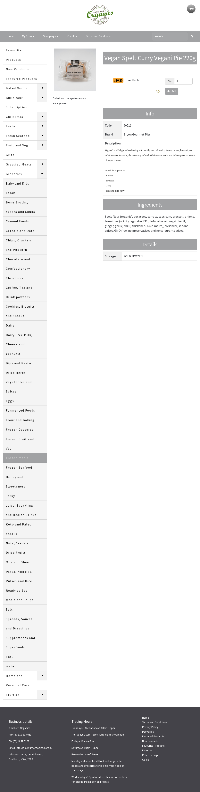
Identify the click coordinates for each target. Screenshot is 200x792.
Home (11, 36)
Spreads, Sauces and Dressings (19, 623)
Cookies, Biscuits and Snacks (20, 311)
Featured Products (21, 79)
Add (171, 91)
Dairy (10, 325)
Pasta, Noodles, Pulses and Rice (19, 576)
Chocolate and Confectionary (18, 263)
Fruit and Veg (17, 145)
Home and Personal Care (18, 680)
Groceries (14, 174)
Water (11, 666)
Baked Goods (16, 88)
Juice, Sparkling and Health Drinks (21, 510)
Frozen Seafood (19, 467)
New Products (17, 69)
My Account (29, 36)
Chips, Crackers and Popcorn (19, 245)
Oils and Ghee (17, 562)
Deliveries (148, 731)
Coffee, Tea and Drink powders (19, 292)
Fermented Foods (20, 410)
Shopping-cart (51, 36)
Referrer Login (150, 755)
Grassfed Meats (19, 164)
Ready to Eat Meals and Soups (20, 595)
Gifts (10, 155)
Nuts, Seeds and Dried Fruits (19, 547)
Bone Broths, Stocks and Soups (20, 207)
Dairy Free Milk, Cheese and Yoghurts (19, 344)
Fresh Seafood (18, 136)
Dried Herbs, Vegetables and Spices (19, 382)
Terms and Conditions (98, 36)
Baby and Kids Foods (17, 188)
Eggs (10, 401)
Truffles (13, 695)
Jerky (10, 496)
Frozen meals (17, 458)
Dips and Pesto (18, 363)
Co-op (145, 759)
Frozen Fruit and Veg (20, 443)
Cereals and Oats (20, 231)
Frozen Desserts (19, 429)
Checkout (73, 36)
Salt (9, 609)
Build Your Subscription (17, 102)
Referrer (147, 750)
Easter (11, 126)
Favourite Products (14, 55)
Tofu (10, 657)
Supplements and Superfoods (20, 642)
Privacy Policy (150, 727)
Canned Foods (17, 221)
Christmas (14, 117)
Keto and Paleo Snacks (19, 529)
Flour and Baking (20, 420)
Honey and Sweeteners (15, 481)
